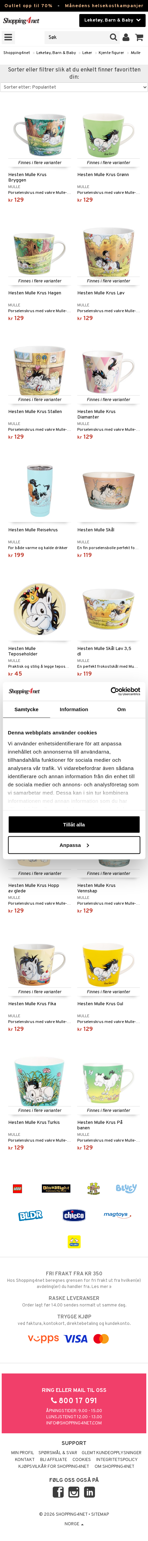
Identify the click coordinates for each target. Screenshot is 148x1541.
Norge (74, 1524)
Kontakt (25, 1460)
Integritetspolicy (117, 1460)
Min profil (22, 1453)
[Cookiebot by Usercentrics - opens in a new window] (110, 691)
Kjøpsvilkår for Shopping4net (53, 1467)
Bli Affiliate (53, 1460)
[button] (139, 37)
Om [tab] (121, 709)
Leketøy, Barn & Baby (56, 53)
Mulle (135, 53)
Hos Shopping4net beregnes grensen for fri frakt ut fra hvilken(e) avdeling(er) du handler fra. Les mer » (74, 1280)
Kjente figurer (111, 53)
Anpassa (74, 845)
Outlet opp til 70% (28, 6)
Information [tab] (74, 709)
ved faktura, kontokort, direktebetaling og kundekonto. (74, 1320)
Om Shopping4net (114, 1467)
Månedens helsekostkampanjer (104, 6)
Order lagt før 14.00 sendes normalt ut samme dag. (74, 1301)
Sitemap (100, 1514)
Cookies (81, 1460)
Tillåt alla (74, 824)
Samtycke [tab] (26, 709)
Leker (87, 53)
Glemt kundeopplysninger (112, 1453)
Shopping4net (16, 53)
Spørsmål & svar (57, 1453)
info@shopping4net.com (74, 1423)
